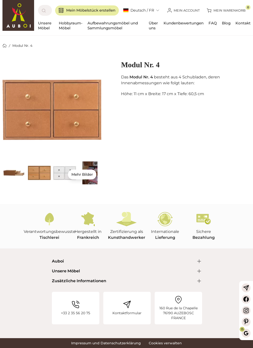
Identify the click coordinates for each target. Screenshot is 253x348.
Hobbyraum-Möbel (71, 25)
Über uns (153, 25)
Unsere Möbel (44, 25)
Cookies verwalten (165, 343)
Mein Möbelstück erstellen (87, 10)
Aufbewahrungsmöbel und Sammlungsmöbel (112, 25)
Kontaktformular (127, 308)
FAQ (213, 23)
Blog (226, 23)
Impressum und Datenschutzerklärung (106, 343)
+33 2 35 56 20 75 (75, 308)
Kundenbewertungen (184, 23)
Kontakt (243, 23)
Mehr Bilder (82, 174)
